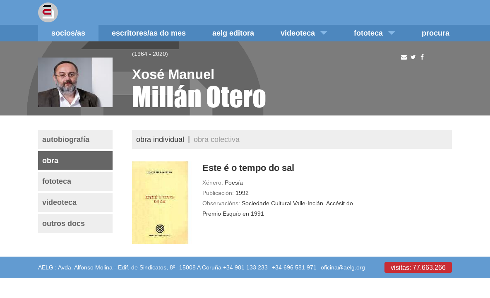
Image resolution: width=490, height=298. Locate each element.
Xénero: (212, 182)
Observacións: (221, 203)
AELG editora (233, 33)
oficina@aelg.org (343, 267)
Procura (435, 33)
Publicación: (218, 193)
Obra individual (160, 139)
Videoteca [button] (304, 33)
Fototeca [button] (374, 33)
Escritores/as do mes (149, 33)
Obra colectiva (217, 139)
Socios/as (68, 33)
